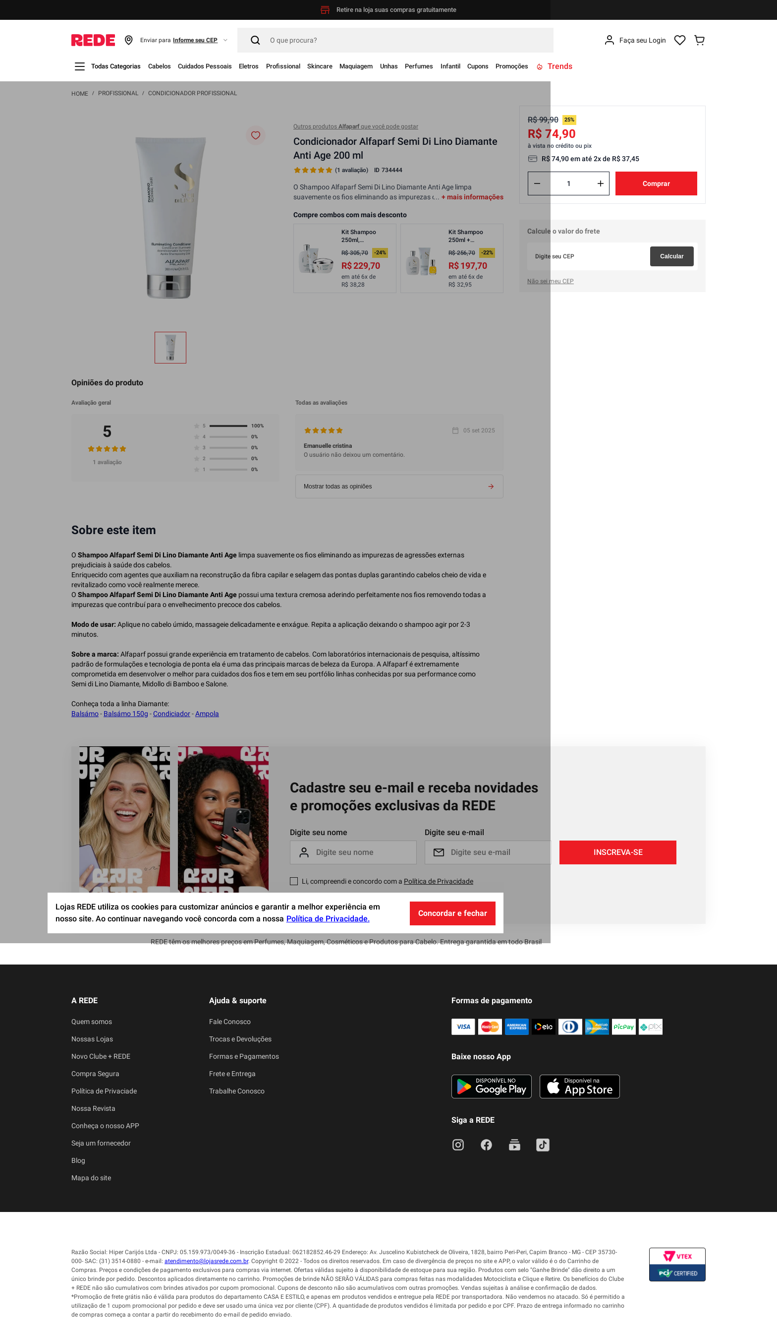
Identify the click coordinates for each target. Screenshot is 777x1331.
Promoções (630, 66)
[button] (176, 40)
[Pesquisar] (395, 40)
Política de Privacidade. (441, 1307)
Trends (679, 66)
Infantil (550, 66)
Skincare (382, 66)
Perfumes (510, 66)
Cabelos (179, 66)
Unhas (472, 66)
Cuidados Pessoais (237, 66)
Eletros (292, 66)
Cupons (586, 66)
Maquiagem (429, 66)
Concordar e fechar (565, 1301)
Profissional (336, 66)
